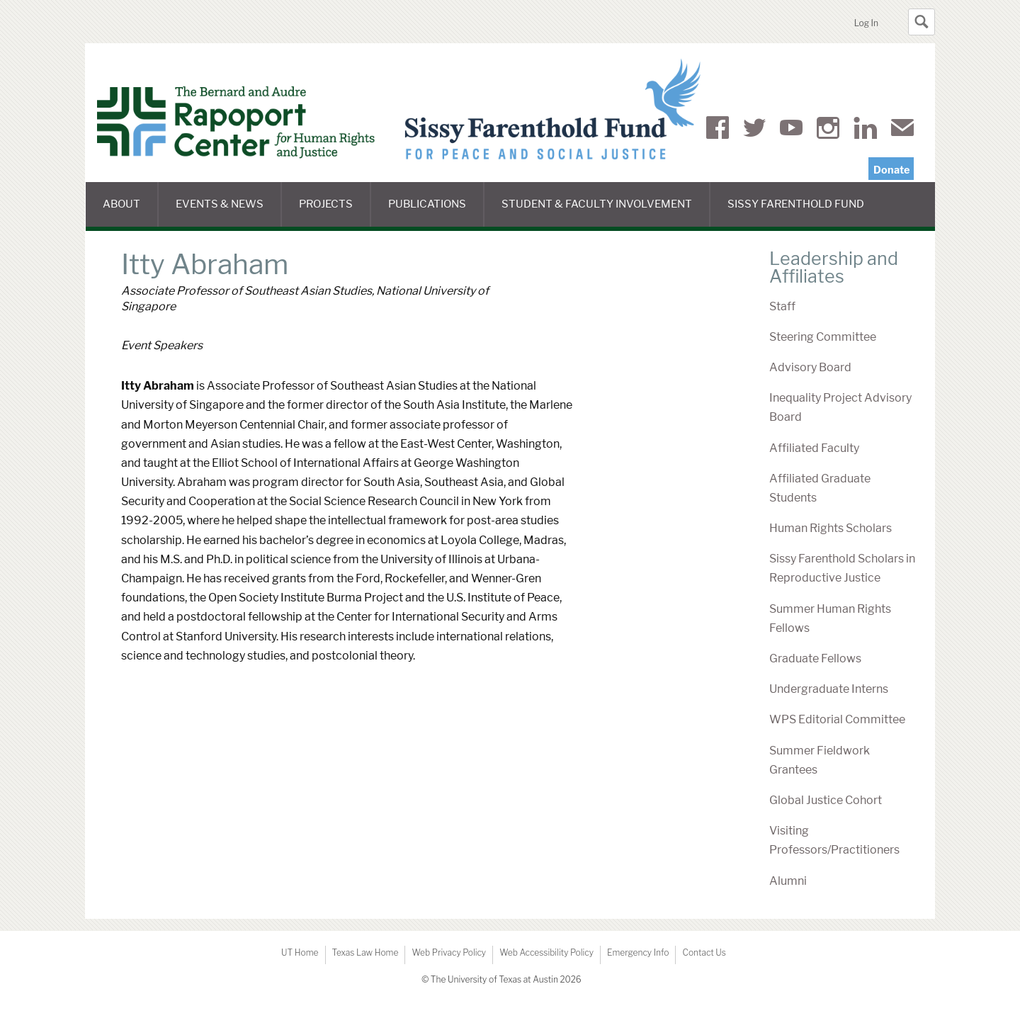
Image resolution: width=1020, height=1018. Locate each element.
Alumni (788, 881)
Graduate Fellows (815, 658)
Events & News (228, 212)
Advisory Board (810, 367)
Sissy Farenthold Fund (804, 212)
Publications (435, 212)
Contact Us (703, 952)
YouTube (791, 130)
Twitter (754, 130)
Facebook (717, 130)
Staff (782, 306)
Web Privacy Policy (449, 952)
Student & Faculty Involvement (606, 212)
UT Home (299, 952)
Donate (891, 170)
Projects (334, 212)
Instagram (828, 130)
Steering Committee (822, 337)
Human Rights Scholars (830, 528)
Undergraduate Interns (828, 689)
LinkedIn (865, 130)
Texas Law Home (365, 952)
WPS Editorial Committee (837, 719)
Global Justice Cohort (825, 800)
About (130, 212)
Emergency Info (638, 952)
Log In (866, 23)
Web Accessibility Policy (546, 952)
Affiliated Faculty (814, 448)
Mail (902, 130)
